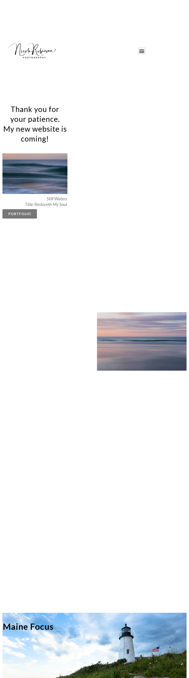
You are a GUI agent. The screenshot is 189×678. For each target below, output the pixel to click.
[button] (142, 51)
